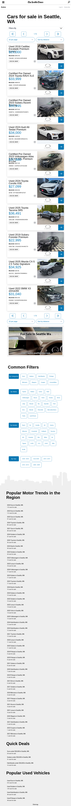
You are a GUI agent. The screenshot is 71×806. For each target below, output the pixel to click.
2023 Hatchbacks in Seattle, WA (17, 629)
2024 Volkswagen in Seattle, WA (17, 571)
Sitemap (35, 804)
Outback (43, 431)
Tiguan (24, 443)
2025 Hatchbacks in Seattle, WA (17, 670)
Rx (30, 425)
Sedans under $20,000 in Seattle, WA (19, 758)
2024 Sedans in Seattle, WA (16, 535)
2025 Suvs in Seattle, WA (15, 518)
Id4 (23, 437)
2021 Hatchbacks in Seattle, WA (17, 723)
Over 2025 (36, 459)
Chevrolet (40, 410)
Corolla (37, 425)
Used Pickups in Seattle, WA (16, 799)
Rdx (39, 437)
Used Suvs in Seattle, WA (15, 782)
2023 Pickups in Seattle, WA (16, 676)
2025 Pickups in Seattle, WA (16, 658)
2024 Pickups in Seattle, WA (16, 653)
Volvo (43, 397)
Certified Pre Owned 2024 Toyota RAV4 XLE (21, 74)
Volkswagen (25, 397)
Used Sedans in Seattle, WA (16, 787)
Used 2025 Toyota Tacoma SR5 (18, 209)
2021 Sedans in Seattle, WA (16, 688)
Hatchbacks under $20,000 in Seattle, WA (20, 764)
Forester (30, 437)
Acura (35, 397)
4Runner (24, 431)
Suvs (23, 376)
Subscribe (67, 7)
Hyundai (46, 404)
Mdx (53, 443)
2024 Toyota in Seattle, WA (15, 524)
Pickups (51, 376)
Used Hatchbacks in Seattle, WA (17, 793)
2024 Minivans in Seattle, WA (16, 694)
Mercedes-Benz (51, 410)
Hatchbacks (41, 376)
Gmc (23, 410)
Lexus (40, 391)
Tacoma (53, 431)
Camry (52, 425)
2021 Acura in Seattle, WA (15, 705)
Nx (52, 437)
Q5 (44, 425)
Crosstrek (34, 431)
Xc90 (32, 443)
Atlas (45, 437)
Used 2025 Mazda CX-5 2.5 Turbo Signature (22, 262)
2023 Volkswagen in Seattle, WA (17, 559)
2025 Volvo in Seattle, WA (15, 612)
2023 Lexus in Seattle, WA (15, 565)
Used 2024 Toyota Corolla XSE (18, 182)
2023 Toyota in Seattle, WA (15, 582)
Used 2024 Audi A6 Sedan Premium (19, 128)
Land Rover (33, 416)
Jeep (23, 404)
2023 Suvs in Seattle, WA (15, 512)
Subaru (32, 391)
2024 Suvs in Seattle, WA (15, 506)
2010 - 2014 (25, 465)
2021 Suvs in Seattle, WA (15, 529)
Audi (48, 391)
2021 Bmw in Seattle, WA (15, 682)
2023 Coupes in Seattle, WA (16, 729)
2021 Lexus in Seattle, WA (15, 711)
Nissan (31, 404)
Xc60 (46, 443)
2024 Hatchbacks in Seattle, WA (17, 623)
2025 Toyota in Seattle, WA (15, 541)
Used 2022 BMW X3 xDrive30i (20, 289)
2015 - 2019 (47, 459)
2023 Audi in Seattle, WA (15, 547)
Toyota (24, 391)
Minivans (24, 382)
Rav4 (23, 425)
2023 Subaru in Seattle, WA (16, 576)
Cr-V (39, 443)
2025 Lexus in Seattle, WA (15, 606)
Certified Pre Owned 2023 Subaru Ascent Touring (20, 102)
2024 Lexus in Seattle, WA (15, 641)
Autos (3, 7)
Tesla (23, 416)
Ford (54, 404)
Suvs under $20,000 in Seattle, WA (18, 752)
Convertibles (53, 382)
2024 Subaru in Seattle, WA (16, 594)
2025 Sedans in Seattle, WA (16, 600)
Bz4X (23, 449)
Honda (51, 397)
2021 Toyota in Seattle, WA (15, 635)
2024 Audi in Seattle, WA (15, 588)
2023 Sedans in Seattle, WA (16, 553)
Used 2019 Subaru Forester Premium (19, 235)
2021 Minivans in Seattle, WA (16, 735)
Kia (39, 404)
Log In (61, 7)
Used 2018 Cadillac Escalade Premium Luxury (19, 49)
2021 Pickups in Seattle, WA (16, 699)
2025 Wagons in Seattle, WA (16, 717)
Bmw (58, 397)
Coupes (43, 382)
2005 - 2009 (36, 465)
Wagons (34, 382)
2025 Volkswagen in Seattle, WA (17, 617)
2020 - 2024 (25, 459)
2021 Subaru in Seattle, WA (16, 664)
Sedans (31, 376)
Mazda (31, 410)
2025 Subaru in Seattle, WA (16, 647)
